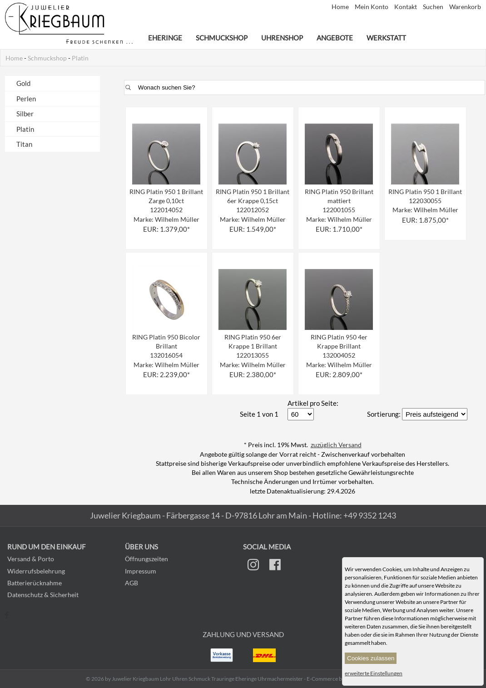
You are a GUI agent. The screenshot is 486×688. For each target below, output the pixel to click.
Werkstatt (386, 38)
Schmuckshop (222, 38)
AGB (131, 583)
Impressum (140, 571)
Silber (25, 114)
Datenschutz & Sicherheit (43, 594)
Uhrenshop (282, 38)
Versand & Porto (30, 559)
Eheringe (165, 38)
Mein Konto (372, 6)
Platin (80, 58)
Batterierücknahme (34, 583)
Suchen (434, 6)
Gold (23, 83)
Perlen (26, 99)
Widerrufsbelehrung (36, 571)
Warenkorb (465, 6)
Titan (24, 144)
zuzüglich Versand (336, 445)
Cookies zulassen (370, 658)
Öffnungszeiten (146, 559)
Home (341, 6)
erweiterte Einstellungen (373, 673)
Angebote (335, 38)
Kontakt (406, 6)
